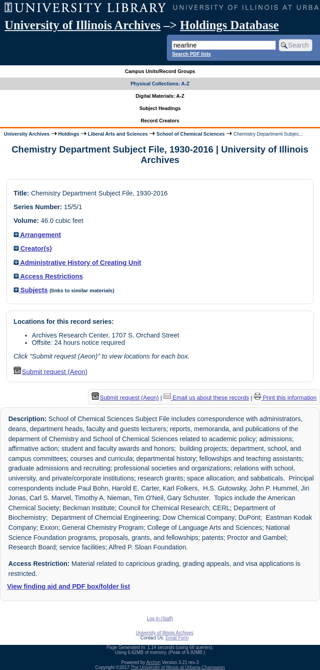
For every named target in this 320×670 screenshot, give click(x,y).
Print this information (285, 397)
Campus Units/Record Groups (160, 71)
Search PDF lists (191, 54)
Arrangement (37, 234)
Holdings (68, 134)
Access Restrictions (48, 276)
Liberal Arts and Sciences (118, 134)
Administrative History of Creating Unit (77, 262)
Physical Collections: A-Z (159, 83)
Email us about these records (206, 397)
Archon (153, 662)
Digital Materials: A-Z (160, 96)
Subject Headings (160, 108)
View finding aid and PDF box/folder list (68, 586)
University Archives (26, 134)
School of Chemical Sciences (190, 134)
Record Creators (160, 120)
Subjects (31, 290)
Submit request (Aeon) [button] (51, 371)
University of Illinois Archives (82, 25)
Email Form (177, 637)
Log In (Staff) (160, 618)
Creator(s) (33, 248)
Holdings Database (229, 25)
